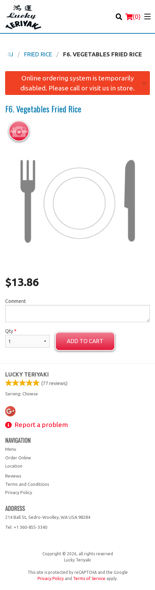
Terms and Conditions (27, 484)
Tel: (26, 527)
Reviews (13, 475)
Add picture (19, 131)
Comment (77, 310)
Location (13, 465)
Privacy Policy (18, 492)
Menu (10, 449)
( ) (133, 16)
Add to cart (85, 341)
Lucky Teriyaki (27, 374)
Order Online (18, 457)
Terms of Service (89, 578)
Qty (27, 338)
